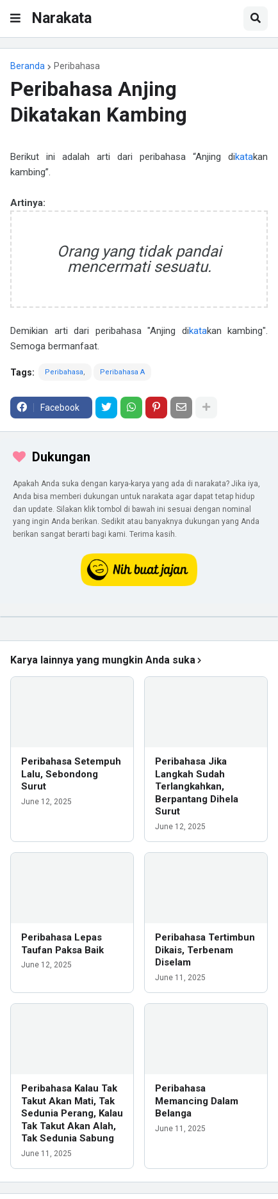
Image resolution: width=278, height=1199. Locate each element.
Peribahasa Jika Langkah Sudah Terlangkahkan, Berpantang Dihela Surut (196, 786)
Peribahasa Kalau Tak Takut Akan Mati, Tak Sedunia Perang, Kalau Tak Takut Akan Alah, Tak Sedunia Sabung (72, 1113)
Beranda (27, 65)
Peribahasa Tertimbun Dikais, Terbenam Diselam (205, 950)
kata (244, 157)
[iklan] (139, 616)
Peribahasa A (122, 372)
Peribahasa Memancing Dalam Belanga (196, 1101)
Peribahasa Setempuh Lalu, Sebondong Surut (71, 774)
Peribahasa (77, 65)
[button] (15, 18)
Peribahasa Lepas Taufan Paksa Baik (62, 944)
